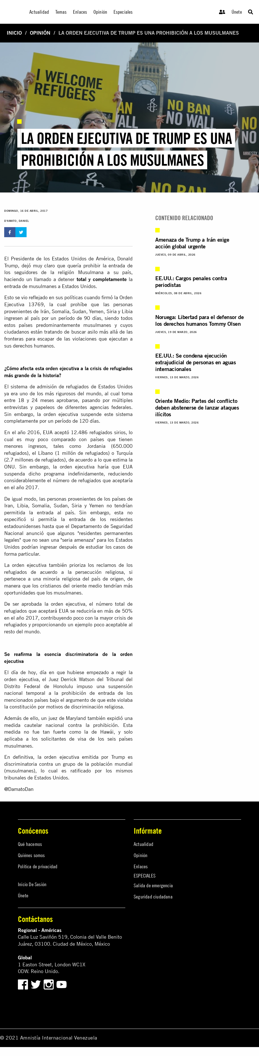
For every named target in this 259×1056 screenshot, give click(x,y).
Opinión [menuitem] (100, 12)
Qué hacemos (30, 844)
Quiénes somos (31, 855)
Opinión (40, 33)
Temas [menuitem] (61, 12)
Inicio (14, 33)
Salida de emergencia (153, 885)
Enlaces (141, 866)
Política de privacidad (37, 866)
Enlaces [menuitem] (80, 12)
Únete (237, 12)
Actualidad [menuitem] (39, 12)
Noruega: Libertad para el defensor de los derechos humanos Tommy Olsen (199, 320)
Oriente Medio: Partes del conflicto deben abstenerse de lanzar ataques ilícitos (197, 407)
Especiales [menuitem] (123, 12)
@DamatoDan (19, 789)
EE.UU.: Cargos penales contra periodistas (191, 281)
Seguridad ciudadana (153, 897)
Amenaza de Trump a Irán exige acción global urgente (192, 243)
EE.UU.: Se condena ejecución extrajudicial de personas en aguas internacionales (195, 362)
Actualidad (143, 844)
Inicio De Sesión (32, 884)
